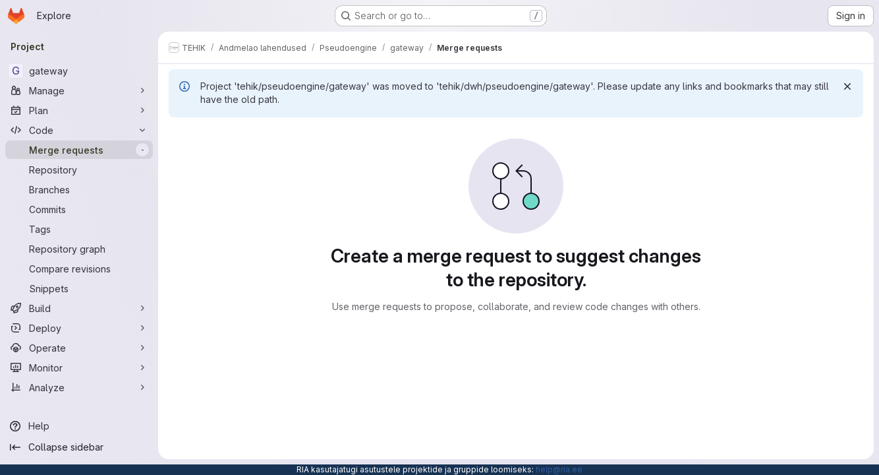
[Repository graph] (79, 248)
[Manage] (79, 90)
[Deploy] (79, 328)
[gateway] (79, 70)
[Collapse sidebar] (79, 447)
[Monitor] (79, 367)
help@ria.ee (559, 469)
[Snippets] (79, 288)
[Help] (79, 426)
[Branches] (79, 189)
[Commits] (79, 209)
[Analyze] (79, 387)
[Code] (79, 130)
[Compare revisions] (79, 268)
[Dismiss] (847, 86)
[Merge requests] (79, 150)
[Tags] (79, 229)
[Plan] (79, 110)
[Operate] (79, 347)
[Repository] (79, 169)
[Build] (79, 308)
